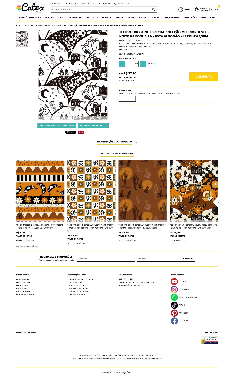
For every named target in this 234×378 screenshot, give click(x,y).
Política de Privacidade (79, 291)
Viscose (142, 17)
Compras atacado (76, 294)
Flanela (106, 17)
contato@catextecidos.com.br (134, 285)
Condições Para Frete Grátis (81, 279)
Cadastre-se (57, 3)
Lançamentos (171, 17)
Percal (155, 17)
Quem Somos (22, 288)
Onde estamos (23, 291)
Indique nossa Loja (25, 294)
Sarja (131, 17)
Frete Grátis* (103, 3)
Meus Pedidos (72, 3)
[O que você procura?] (153, 10)
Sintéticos (92, 17)
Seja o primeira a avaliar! (131, 54)
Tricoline (50, 17)
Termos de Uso (75, 282)
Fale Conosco (87, 3)
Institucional (23, 274)
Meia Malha (75, 17)
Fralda (119, 17)
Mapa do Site (22, 285)
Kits (62, 17)
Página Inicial (22, 279)
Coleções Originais (30, 17)
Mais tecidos (208, 17)
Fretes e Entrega (76, 285)
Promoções (190, 17)
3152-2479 (123, 3)
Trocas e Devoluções (78, 288)
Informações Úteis (77, 274)
